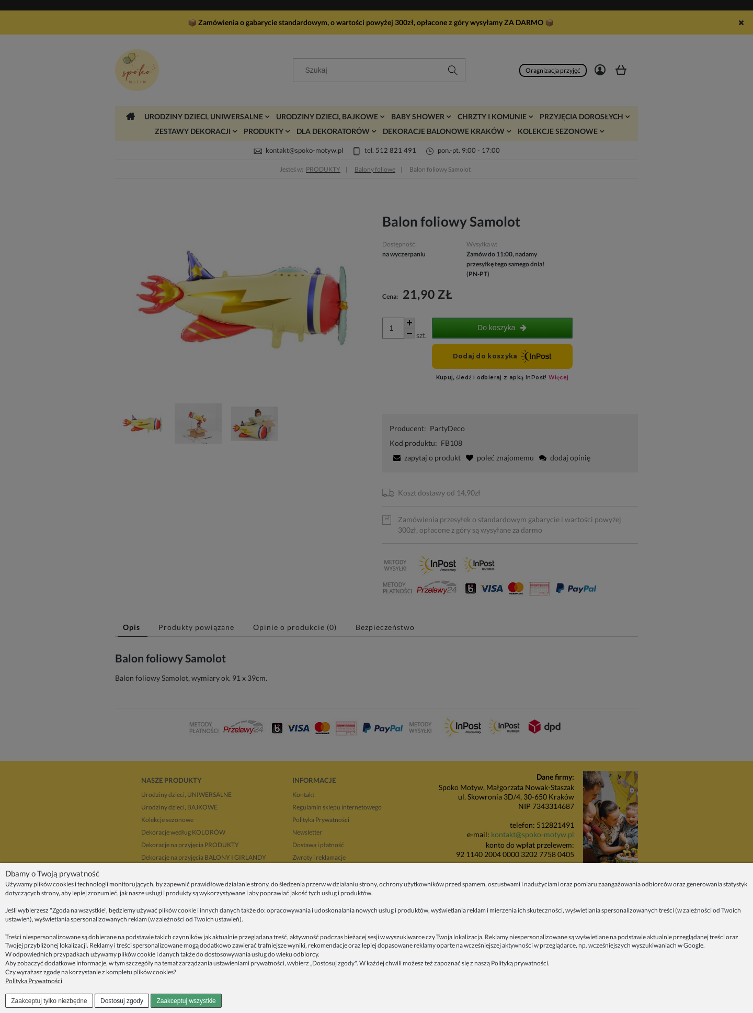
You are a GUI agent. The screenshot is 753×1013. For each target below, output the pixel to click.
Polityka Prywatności (33, 981)
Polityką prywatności (519, 963)
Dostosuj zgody (121, 1001)
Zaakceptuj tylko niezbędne (49, 1001)
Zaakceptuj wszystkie (185, 1001)
